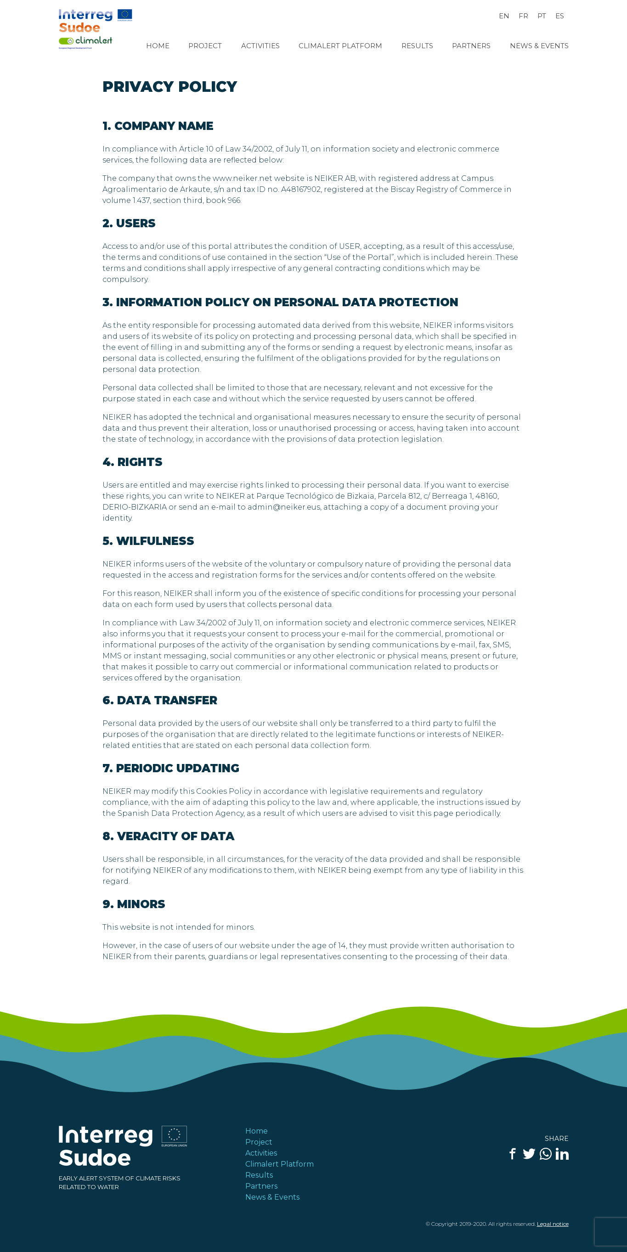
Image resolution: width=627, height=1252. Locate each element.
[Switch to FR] (523, 16)
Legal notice (553, 1223)
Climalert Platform (340, 45)
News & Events (539, 45)
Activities (260, 45)
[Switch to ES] (559, 16)
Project (205, 45)
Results (417, 45)
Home (157, 45)
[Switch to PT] (541, 16)
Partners (471, 45)
